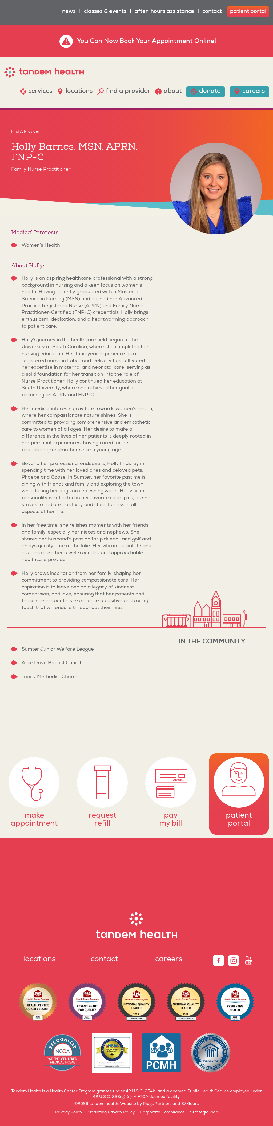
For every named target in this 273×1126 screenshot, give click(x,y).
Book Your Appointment (156, 41)
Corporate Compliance (162, 1113)
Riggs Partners (157, 1104)
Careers (168, 959)
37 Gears (190, 1104)
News (69, 11)
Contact (212, 11)
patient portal (248, 11)
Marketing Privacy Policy (111, 1113)
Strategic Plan (204, 1113)
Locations (39, 959)
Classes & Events (105, 11)
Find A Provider (25, 132)
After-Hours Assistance (164, 11)
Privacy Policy (68, 1113)
